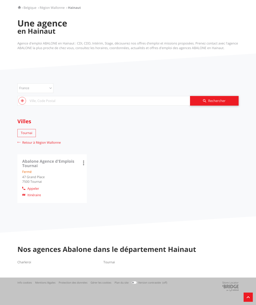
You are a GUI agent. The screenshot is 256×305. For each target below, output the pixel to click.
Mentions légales (45, 283)
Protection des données (73, 283)
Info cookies (24, 283)
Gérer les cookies (101, 282)
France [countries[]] (24, 88)
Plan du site (122, 282)
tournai (26, 133)
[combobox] (103, 101)
